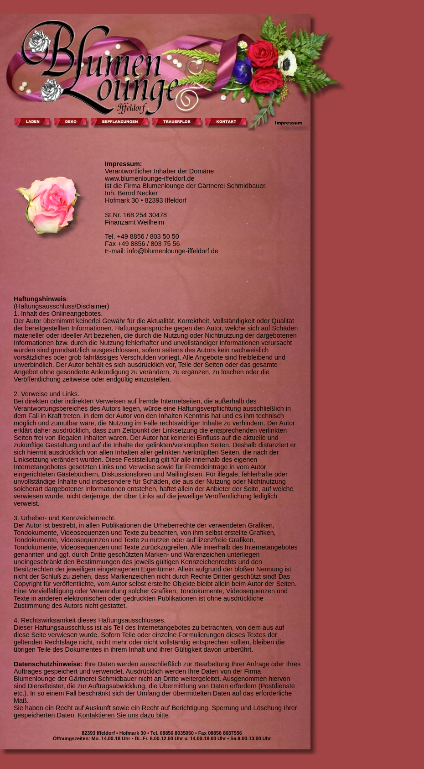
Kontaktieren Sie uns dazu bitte (123, 715)
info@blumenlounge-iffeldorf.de (172, 251)
